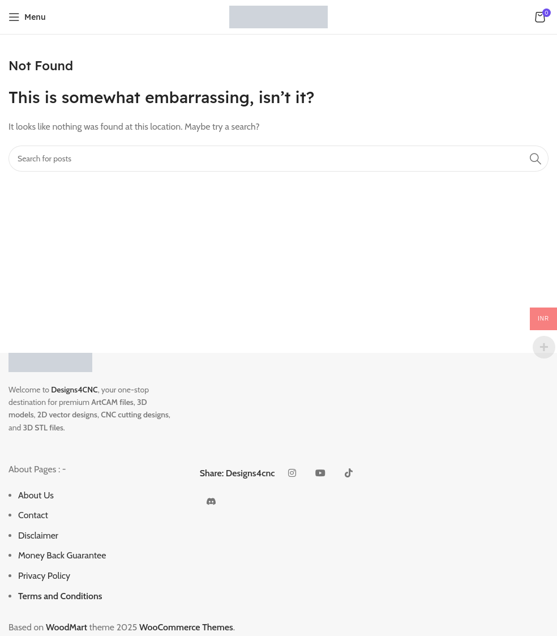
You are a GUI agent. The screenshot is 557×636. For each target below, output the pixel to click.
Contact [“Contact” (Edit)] (33, 515)
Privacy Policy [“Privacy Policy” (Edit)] (44, 575)
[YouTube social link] (320, 473)
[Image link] (50, 361)
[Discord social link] (211, 501)
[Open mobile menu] (27, 17)
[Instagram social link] (292, 473)
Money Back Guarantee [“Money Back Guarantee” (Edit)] (62, 555)
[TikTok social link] (348, 473)
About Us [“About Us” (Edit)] (36, 495)
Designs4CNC (74, 390)
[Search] (278, 159)
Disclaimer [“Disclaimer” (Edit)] (38, 535)
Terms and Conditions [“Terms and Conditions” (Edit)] (60, 596)
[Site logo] (278, 16)
